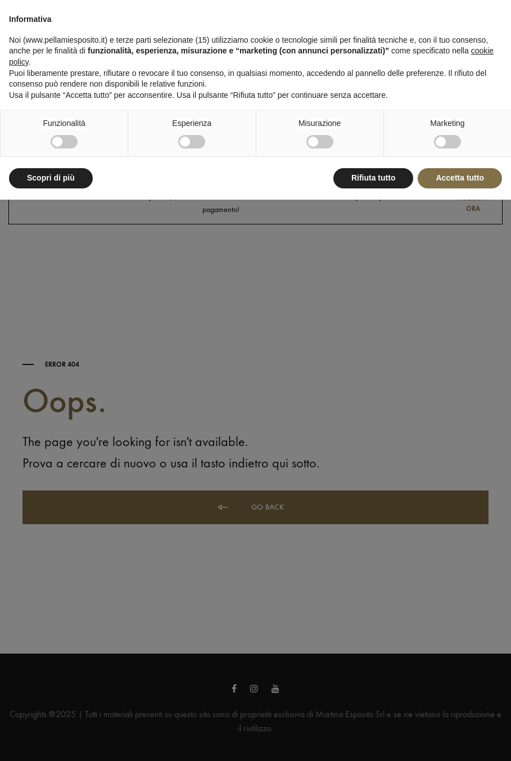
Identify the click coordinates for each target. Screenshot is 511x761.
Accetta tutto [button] (460, 177)
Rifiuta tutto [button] (373, 177)
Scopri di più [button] (51, 177)
